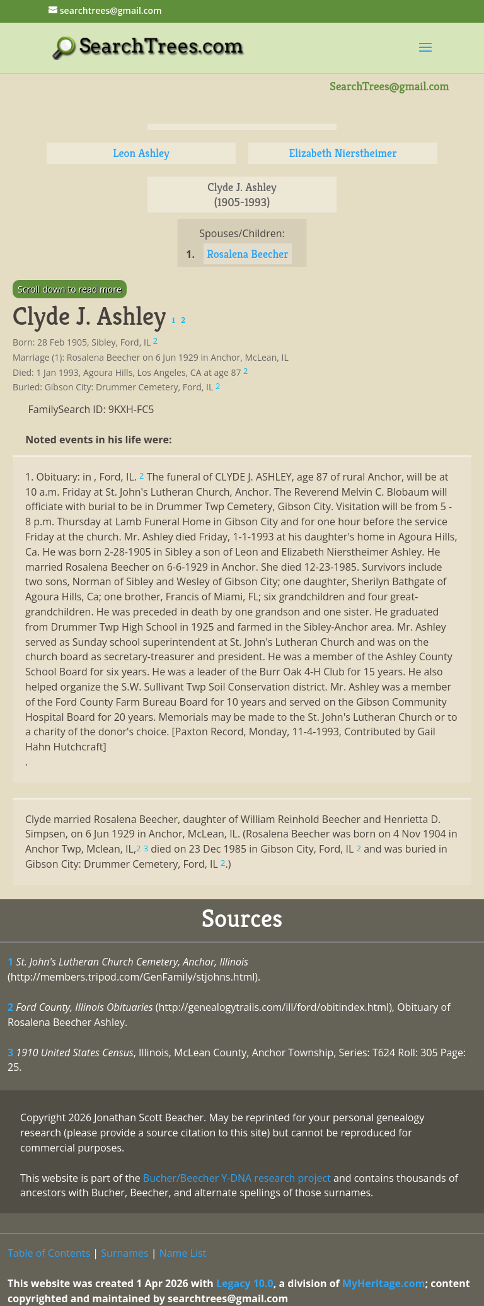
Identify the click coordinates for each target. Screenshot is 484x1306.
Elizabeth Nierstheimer (342, 153)
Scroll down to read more (70, 289)
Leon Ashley (141, 153)
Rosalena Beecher (248, 254)
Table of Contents (49, 1253)
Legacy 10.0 (245, 1283)
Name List (183, 1253)
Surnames (124, 1253)
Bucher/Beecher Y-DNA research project (237, 1178)
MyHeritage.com (383, 1283)
